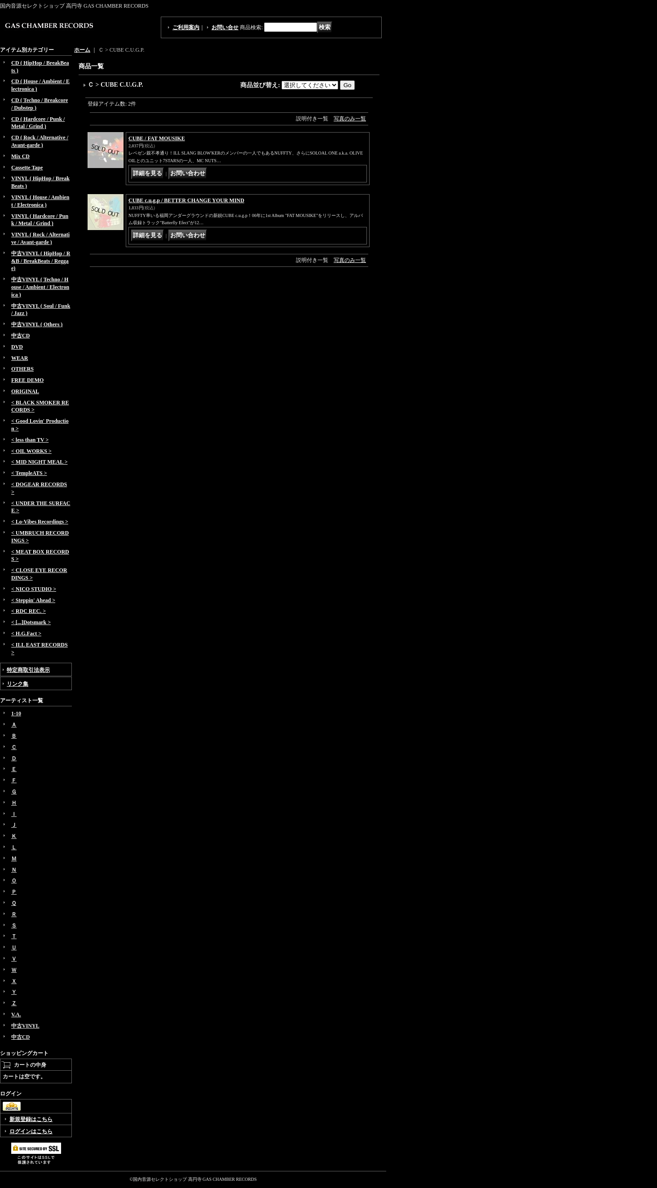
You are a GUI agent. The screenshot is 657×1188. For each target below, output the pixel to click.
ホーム (82, 50)
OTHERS (22, 369)
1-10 (16, 713)
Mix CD (20, 156)
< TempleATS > (29, 473)
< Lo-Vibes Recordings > (39, 522)
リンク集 (17, 684)
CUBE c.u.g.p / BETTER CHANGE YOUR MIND (186, 200)
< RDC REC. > (28, 611)
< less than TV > (30, 440)
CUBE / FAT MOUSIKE (156, 138)
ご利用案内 (185, 27)
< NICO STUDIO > (33, 589)
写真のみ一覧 (350, 118)
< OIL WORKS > (31, 451)
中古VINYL (25, 1026)
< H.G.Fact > (26, 633)
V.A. (16, 1014)
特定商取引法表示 (28, 670)
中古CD (20, 335)
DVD (17, 347)
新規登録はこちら (31, 1119)
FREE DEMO (27, 380)
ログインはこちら (31, 1131)
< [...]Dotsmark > (31, 622)
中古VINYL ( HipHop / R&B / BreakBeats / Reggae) (40, 261)
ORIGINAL (25, 391)
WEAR (19, 358)
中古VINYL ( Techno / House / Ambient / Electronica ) (40, 287)
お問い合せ (225, 27)
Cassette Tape (27, 167)
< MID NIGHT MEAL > (39, 462)
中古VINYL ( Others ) (36, 324)
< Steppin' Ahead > (33, 600)
